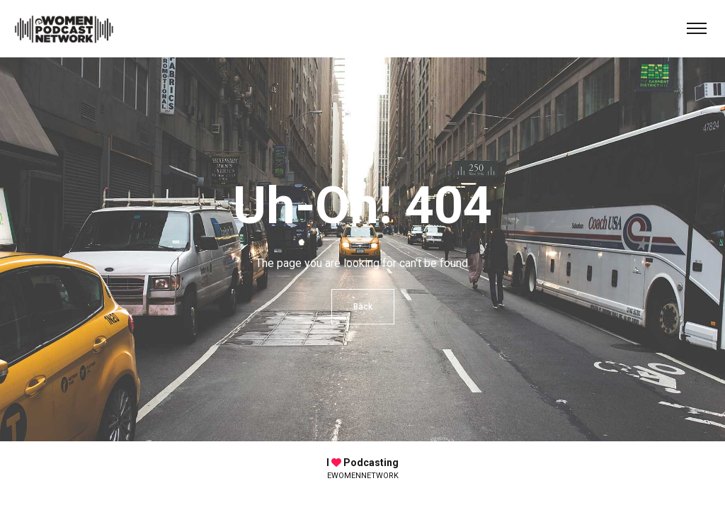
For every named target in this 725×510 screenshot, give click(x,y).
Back (362, 307)
